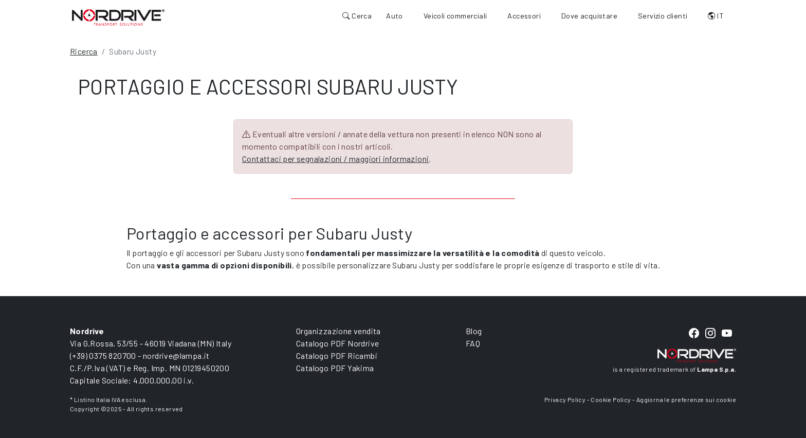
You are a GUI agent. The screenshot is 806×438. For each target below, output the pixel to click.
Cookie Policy (611, 399)
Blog (474, 331)
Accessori (524, 15)
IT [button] (716, 15)
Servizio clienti (662, 15)
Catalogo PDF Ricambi (336, 355)
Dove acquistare (589, 15)
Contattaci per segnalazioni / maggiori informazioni (335, 158)
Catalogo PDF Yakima (335, 368)
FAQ (473, 343)
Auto (394, 15)
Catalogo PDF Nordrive (337, 343)
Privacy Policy (565, 399)
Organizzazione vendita (338, 331)
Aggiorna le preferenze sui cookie (686, 399)
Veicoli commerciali (455, 15)
